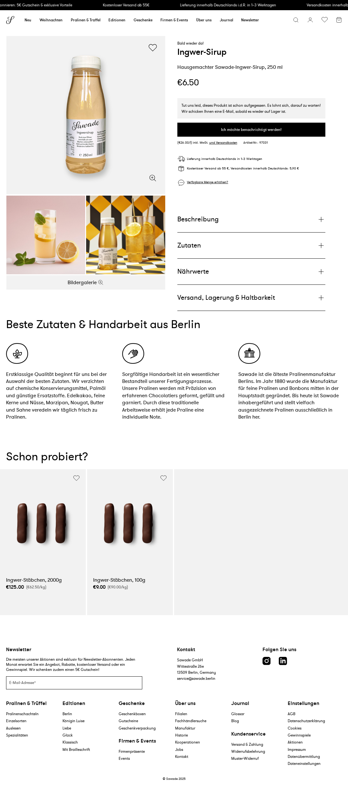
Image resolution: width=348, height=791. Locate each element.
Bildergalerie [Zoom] (86, 282)
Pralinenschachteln (22, 713)
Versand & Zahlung (247, 744)
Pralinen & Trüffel (85, 20)
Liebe (67, 728)
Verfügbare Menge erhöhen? (207, 182)
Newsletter (250, 20)
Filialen (181, 713)
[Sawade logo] (10, 20)
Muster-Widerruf (245, 758)
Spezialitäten (17, 735)
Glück (68, 735)
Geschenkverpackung (137, 728)
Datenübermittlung (304, 756)
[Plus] (251, 219)
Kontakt (181, 756)
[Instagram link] (267, 661)
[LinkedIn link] (283, 661)
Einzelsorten (16, 720)
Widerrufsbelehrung (248, 751)
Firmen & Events (174, 20)
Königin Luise (74, 720)
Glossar (237, 713)
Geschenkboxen (132, 713)
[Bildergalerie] (85, 115)
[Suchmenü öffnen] (296, 20)
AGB (291, 713)
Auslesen (13, 728)
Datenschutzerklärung (306, 720)
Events (124, 758)
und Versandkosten (223, 143)
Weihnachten (51, 20)
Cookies (294, 728)
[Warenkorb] (339, 20)
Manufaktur (185, 728)
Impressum (297, 749)
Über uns (203, 20)
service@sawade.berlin (196, 678)
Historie (181, 735)
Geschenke (143, 20)
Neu (28, 20)
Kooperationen (187, 742)
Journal (226, 20)
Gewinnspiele (299, 735)
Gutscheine (128, 720)
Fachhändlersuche (190, 720)
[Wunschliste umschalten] (325, 20)
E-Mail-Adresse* (22, 682)
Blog (235, 720)
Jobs (179, 749)
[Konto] (310, 20)
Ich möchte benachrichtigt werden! (251, 129)
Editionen (116, 20)
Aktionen (295, 742)
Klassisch (70, 742)
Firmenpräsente (132, 751)
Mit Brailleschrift (76, 749)
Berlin (67, 713)
